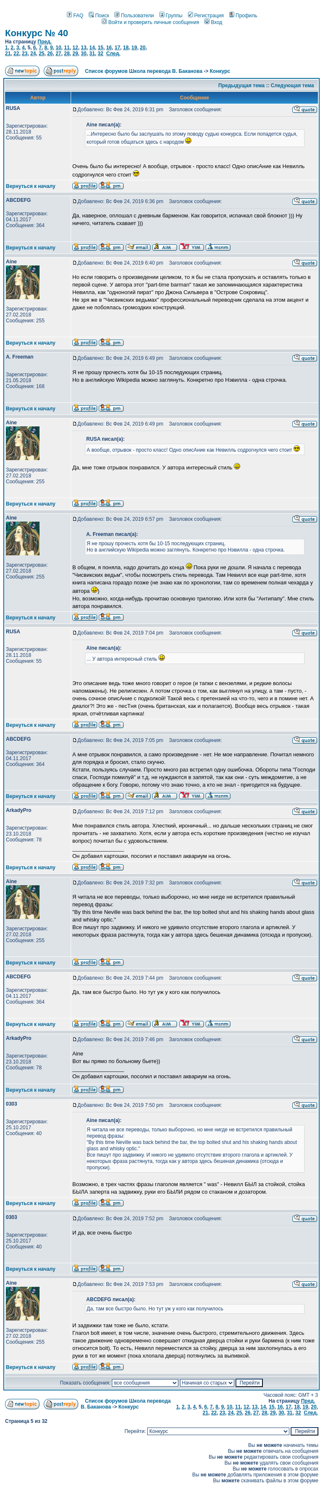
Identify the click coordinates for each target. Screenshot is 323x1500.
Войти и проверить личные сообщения (150, 22)
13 (83, 48)
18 (125, 48)
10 (58, 48)
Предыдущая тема (241, 85)
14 (92, 48)
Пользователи (134, 16)
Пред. (44, 42)
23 (24, 53)
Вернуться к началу (31, 186)
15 (100, 48)
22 (16, 53)
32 (100, 53)
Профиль (243, 16)
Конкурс (220, 71)
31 (92, 53)
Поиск (99, 16)
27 (58, 53)
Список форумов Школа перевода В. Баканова (143, 71)
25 (41, 53)
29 (75, 53)
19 (134, 48)
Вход (213, 22)
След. (113, 53)
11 (66, 48)
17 (117, 48)
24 (33, 53)
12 (75, 48)
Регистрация (206, 16)
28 (66, 53)
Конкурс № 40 (36, 33)
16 (108, 48)
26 (50, 53)
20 (143, 48)
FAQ (75, 16)
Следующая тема (292, 85)
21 (8, 53)
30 (83, 53)
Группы (171, 16)
